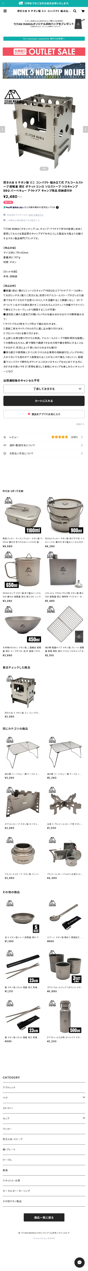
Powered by (44, 1238)
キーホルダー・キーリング (16, 1190)
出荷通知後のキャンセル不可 (21, 380)
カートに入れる (44, 401)
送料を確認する (36, 215)
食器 (5, 1170)
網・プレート (9, 1149)
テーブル (7, 1159)
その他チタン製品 (12, 1201)
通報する (80, 424)
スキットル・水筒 (11, 1180)
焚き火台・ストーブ (13, 1139)
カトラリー (8, 1108)
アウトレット (9, 1087)
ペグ (5, 1097)
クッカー (7, 1128)
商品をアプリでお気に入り (44, 414)
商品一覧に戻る (44, 1217)
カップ (6, 1118)
